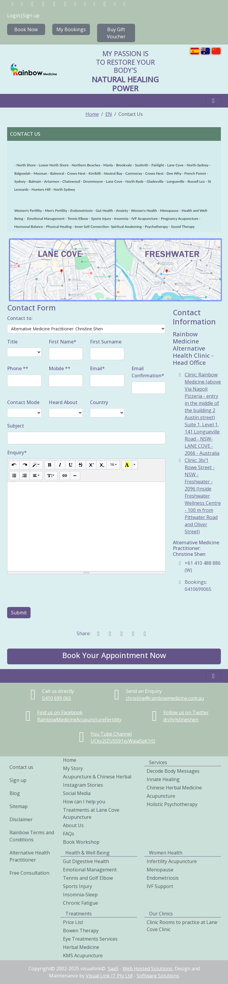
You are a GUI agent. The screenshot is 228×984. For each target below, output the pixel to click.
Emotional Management (90, 869)
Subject (15, 425)
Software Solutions (158, 975)
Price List (73, 922)
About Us (73, 825)
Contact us (21, 767)
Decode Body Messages (173, 771)
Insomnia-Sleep (80, 894)
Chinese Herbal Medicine (174, 787)
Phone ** (17, 368)
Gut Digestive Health (86, 861)
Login (13, 15)
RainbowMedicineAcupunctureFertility (79, 719)
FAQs (68, 833)
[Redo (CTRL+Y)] (24, 464)
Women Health (165, 852)
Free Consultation (29, 873)
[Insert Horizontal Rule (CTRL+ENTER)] (75, 475)
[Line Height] (51, 475)
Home (92, 114)
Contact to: (20, 318)
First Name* (62, 341)
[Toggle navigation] (213, 100)
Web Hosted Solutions (147, 968)
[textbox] (86, 526)
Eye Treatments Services (90, 939)
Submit (19, 612)
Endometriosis (163, 878)
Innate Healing (163, 779)
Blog (15, 793)
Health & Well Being (87, 852)
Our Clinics (161, 913)
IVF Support (160, 886)
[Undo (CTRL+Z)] (14, 464)
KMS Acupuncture (83, 955)
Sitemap (19, 806)
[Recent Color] (126, 464)
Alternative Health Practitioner (30, 856)
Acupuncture (161, 796)
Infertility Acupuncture (172, 861)
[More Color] (135, 464)
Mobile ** (59, 368)
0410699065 (56, 698)
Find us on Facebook (60, 712)
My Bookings (71, 29)
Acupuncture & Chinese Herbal (97, 776)
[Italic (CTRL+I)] (60, 464)
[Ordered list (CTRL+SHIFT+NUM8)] (24, 475)
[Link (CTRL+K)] (64, 475)
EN (108, 114)
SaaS (113, 968)
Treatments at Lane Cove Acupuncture (91, 813)
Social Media (77, 793)
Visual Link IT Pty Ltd (109, 975)
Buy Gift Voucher (116, 33)
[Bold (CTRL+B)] (50, 464)
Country (99, 402)
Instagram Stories (83, 785)
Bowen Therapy (81, 930)
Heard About (63, 402)
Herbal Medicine (81, 947)
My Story (73, 768)
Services (158, 762)
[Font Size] (113, 464)
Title (12, 341)
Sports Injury (77, 886)
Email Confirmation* (148, 372)
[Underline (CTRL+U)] (70, 464)
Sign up (31, 15)
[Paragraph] (36, 475)
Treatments (78, 913)
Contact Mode (23, 402)
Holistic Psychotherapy (172, 804)
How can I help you (84, 801)
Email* (97, 368)
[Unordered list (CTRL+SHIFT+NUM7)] (14, 475)
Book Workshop (81, 842)
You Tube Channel (111, 734)
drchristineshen (180, 719)
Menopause (160, 869)
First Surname (105, 341)
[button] (114, 656)
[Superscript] (91, 464)
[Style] (36, 464)
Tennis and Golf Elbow (88, 878)
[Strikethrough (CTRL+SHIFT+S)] (80, 464)
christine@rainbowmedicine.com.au (165, 698)
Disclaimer (21, 819)
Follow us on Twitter (186, 712)
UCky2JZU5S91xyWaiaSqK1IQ (123, 741)
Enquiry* (17, 452)
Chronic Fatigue (80, 903)
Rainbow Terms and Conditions (32, 836)
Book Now (26, 29)
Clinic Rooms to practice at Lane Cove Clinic (182, 926)
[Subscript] (101, 464)
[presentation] (52, 590)
